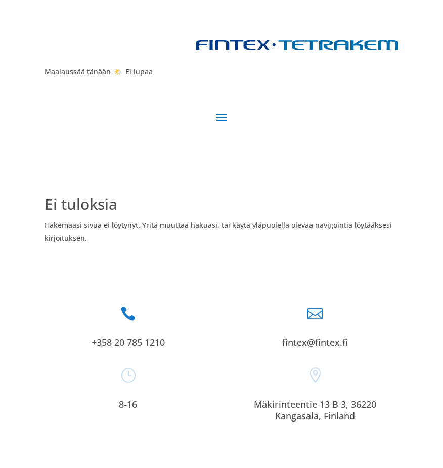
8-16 (128, 404)
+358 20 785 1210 (128, 342)
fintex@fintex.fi (315, 342)
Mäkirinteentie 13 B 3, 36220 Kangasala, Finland (315, 410)
